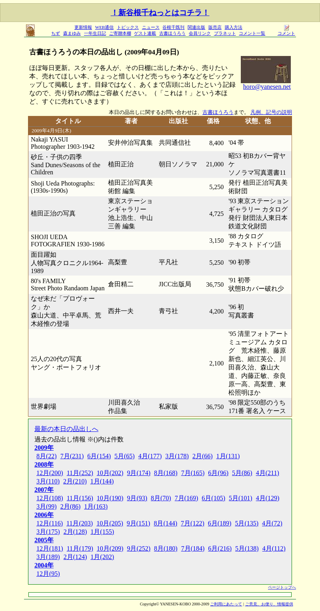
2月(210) (75, 481)
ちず (55, 33)
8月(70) (161, 498)
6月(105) (213, 498)
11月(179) (80, 548)
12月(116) (49, 523)
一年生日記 (95, 33)
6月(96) (218, 472)
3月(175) (48, 531)
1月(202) (102, 556)
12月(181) (49, 548)
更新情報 (83, 27)
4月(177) (150, 456)
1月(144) (102, 481)
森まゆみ (72, 33)
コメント (286, 31)
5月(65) (124, 456)
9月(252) (138, 548)
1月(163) (96, 506)
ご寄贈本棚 (120, 33)
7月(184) (193, 548)
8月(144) (165, 523)
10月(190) (110, 498)
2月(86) (70, 506)
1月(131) (228, 456)
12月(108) (49, 498)
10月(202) (110, 472)
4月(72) (272, 523)
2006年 (44, 514)
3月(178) (177, 456)
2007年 (44, 489)
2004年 (44, 565)
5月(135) (246, 523)
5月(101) (240, 498)
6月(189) (220, 523)
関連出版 (196, 27)
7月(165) (193, 472)
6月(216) (220, 548)
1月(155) (102, 531)
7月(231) (72, 456)
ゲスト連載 (145, 33)
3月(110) (48, 481)
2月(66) (202, 456)
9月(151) (138, 523)
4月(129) (268, 498)
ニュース (151, 27)
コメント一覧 (252, 33)
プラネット (225, 33)
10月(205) (109, 523)
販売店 (215, 27)
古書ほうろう (172, 33)
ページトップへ (282, 587)
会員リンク (200, 33)
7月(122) (192, 523)
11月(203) (79, 523)
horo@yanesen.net (267, 86)
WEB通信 (104, 27)
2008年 (44, 464)
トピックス (128, 27)
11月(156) (80, 498)
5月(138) (247, 548)
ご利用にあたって (226, 604)
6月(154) (99, 456)
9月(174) (138, 472)
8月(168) (166, 472)
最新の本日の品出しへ (66, 428)
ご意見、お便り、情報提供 (269, 604)
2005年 (44, 540)
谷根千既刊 (173, 27)
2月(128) (75, 531)
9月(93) (137, 498)
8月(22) (46, 456)
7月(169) (186, 498)
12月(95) (48, 573)
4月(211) (267, 472)
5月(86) (242, 472)
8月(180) (166, 548)
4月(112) (274, 548)
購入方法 (233, 27)
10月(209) (110, 548)
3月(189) (48, 556)
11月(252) (80, 472)
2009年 (44, 447)
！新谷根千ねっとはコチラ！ (160, 12)
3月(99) (46, 506)
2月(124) (75, 556)
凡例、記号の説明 (271, 112)
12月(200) (49, 472)
